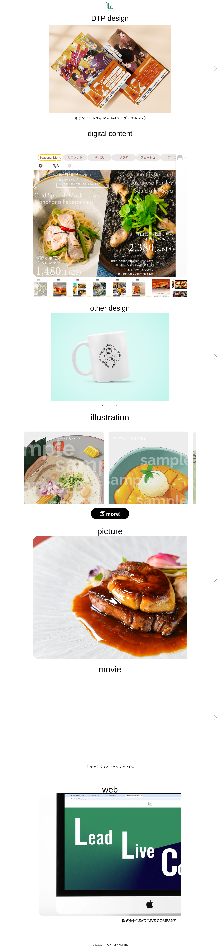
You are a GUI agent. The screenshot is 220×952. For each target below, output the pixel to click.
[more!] (110, 513)
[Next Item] (215, 68)
